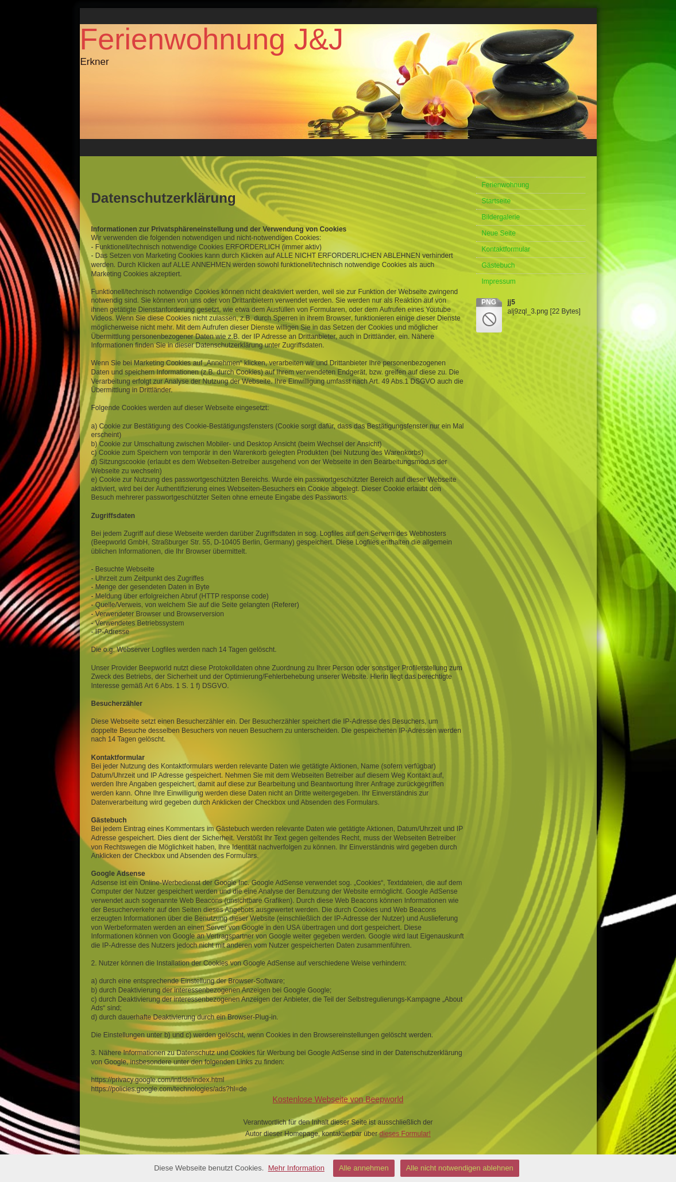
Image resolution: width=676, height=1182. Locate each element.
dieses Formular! (405, 1134)
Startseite (496, 201)
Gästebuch (498, 265)
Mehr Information (296, 1168)
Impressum (499, 281)
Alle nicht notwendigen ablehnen (459, 1168)
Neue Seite (499, 233)
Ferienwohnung (506, 185)
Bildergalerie (501, 217)
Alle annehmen (364, 1168)
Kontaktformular (506, 249)
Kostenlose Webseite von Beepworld (338, 1099)
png (488, 302)
